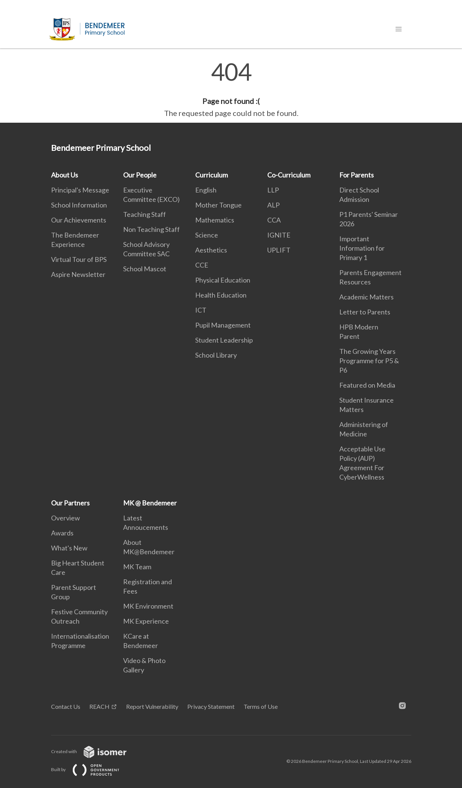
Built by (91, 769)
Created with (94, 751)
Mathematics (214, 220)
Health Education (221, 295)
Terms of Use (261, 706)
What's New (69, 548)
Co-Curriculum (288, 175)
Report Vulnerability (152, 706)
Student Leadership (224, 340)
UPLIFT (278, 250)
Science (206, 235)
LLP (273, 190)
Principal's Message (80, 190)
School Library (216, 355)
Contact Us (65, 706)
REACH (99, 706)
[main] (231, 89)
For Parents (356, 175)
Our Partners (70, 503)
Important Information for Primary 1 (362, 248)
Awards (62, 533)
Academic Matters (366, 297)
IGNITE (278, 235)
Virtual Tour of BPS (79, 259)
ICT (200, 310)
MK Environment (148, 606)
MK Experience (146, 621)
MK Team (137, 566)
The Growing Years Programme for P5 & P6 (369, 360)
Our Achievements (78, 220)
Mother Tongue (218, 205)
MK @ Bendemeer (150, 503)
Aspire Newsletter (78, 274)
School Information (79, 205)
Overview (65, 518)
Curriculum (211, 175)
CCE (201, 265)
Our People (140, 175)
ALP (273, 205)
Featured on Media (367, 385)
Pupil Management (223, 325)
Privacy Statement (211, 706)
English (206, 190)
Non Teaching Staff (151, 229)
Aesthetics (211, 250)
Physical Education (222, 280)
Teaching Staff (144, 214)
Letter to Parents (364, 312)
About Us (64, 175)
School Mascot (144, 269)
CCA (274, 220)
